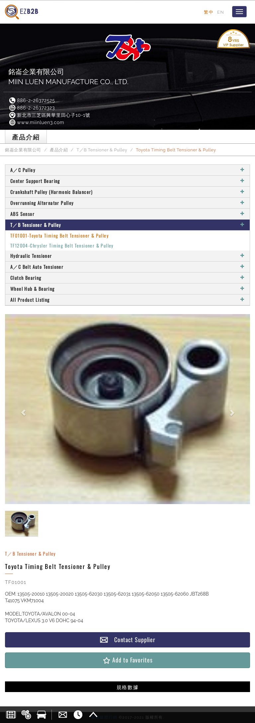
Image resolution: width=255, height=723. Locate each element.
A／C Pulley (127, 169)
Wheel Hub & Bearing (127, 288)
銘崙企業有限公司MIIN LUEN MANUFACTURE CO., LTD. (68, 77)
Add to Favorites (127, 659)
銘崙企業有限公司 (23, 149)
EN (220, 12)
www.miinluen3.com (36, 122)
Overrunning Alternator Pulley (127, 202)
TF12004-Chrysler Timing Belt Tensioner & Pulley (62, 245)
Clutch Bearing (127, 277)
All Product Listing (127, 299)
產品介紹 (59, 149)
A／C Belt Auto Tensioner (127, 266)
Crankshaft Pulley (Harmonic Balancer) (127, 191)
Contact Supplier (127, 639)
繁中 (208, 12)
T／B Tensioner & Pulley (101, 149)
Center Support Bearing (127, 180)
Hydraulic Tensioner (127, 255)
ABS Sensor (127, 213)
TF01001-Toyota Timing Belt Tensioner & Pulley (59, 235)
